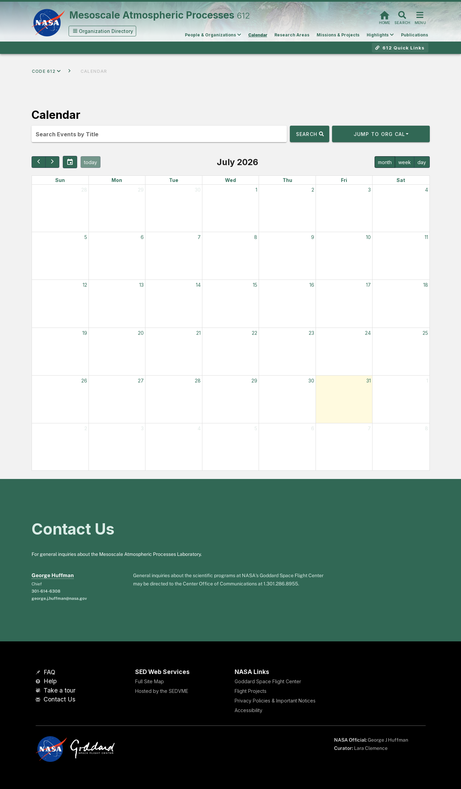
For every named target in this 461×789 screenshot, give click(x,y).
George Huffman (53, 575)
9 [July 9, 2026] (312, 237)
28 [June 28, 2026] (84, 190)
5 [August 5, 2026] (256, 428)
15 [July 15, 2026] (255, 285)
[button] (103, 31)
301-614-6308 (46, 591)
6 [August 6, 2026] (312, 428)
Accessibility (248, 710)
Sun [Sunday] (60, 180)
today (90, 162)
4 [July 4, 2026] (426, 190)
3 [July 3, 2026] (369, 190)
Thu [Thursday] (287, 180)
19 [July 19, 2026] (84, 333)
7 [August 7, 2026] (369, 428)
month (385, 162)
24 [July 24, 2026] (368, 333)
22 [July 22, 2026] (254, 333)
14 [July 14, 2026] (198, 285)
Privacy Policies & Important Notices (275, 701)
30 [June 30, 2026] (198, 190)
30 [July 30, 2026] (311, 381)
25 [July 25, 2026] (425, 333)
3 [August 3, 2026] (142, 428)
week (404, 162)
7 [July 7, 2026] (199, 237)
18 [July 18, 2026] (425, 285)
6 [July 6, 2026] (142, 237)
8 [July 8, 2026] (255, 237)
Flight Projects (251, 691)
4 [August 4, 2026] (199, 428)
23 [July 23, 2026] (311, 333)
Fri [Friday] (344, 180)
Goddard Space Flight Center (268, 681)
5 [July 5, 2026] (85, 237)
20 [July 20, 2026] (141, 333)
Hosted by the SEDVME (161, 691)
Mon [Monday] (116, 180)
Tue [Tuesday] (173, 180)
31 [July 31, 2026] (368, 381)
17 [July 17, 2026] (368, 285)
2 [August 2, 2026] (85, 428)
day (421, 162)
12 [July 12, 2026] (85, 285)
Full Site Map (149, 681)
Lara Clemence (371, 748)
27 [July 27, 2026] (141, 381)
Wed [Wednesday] (230, 180)
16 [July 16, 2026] (311, 285)
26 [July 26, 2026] (84, 381)
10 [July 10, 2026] (368, 237)
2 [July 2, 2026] (312, 190)
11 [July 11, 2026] (426, 237)
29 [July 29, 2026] (254, 381)
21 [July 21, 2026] (198, 333)
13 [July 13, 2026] (141, 285)
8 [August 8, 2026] (426, 428)
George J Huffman (388, 740)
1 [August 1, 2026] (427, 381)
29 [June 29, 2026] (141, 190)
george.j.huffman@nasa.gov (59, 598)
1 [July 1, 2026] (256, 190)
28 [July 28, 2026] (198, 381)
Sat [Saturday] (401, 180)
